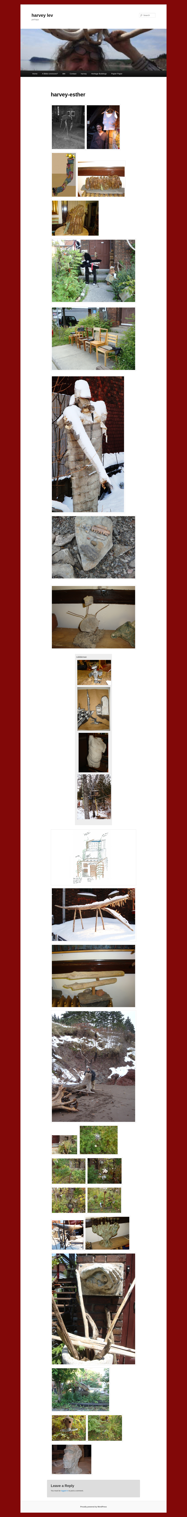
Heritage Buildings (99, 74)
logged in (64, 1491)
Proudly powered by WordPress (93, 1507)
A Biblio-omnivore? (50, 74)
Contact (73, 74)
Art (63, 74)
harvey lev (42, 15)
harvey (84, 74)
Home (34, 74)
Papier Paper (116, 74)
